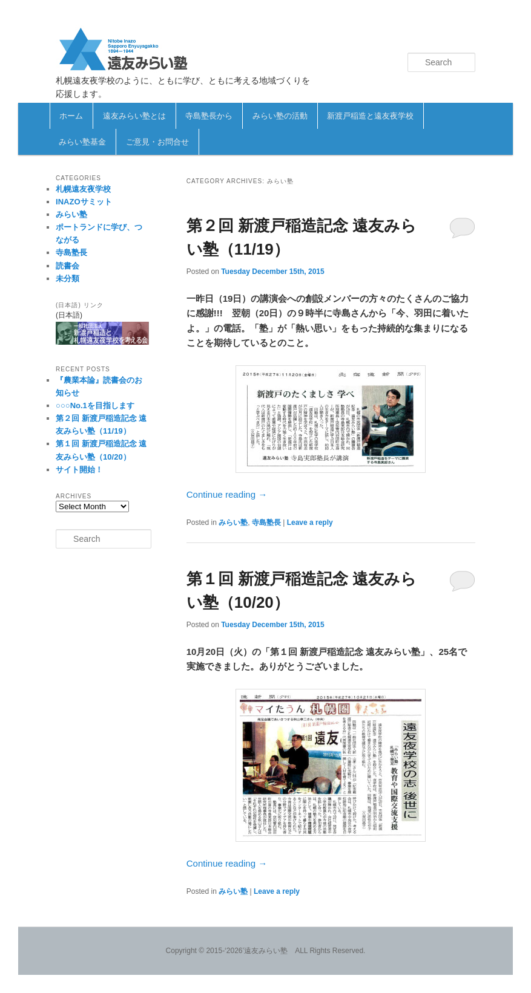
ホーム (71, 115)
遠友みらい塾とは (134, 115)
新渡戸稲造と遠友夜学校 (370, 115)
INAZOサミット (83, 201)
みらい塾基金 (82, 141)
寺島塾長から (209, 115)
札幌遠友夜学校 (83, 189)
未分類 (67, 278)
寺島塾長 (266, 522)
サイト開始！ (79, 469)
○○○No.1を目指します (95, 405)
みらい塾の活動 (280, 115)
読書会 (67, 265)
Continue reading (226, 494)
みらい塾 (233, 522)
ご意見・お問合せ (157, 141)
